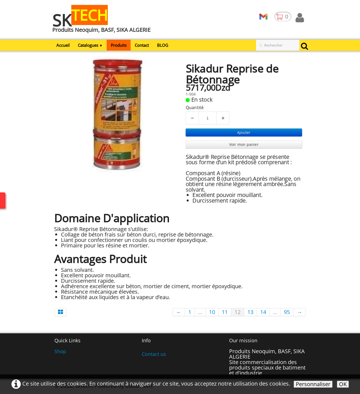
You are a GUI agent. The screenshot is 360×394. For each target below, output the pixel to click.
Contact (142, 45)
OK (343, 384)
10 (212, 312)
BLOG (162, 45)
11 (225, 312)
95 (287, 312)
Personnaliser (313, 384)
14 (263, 312)
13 (250, 312)
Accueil (63, 45)
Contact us (154, 354)
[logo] (103, 22)
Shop (60, 351)
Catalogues (90, 45)
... (200, 312)
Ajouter (245, 132)
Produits (119, 45)
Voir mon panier (245, 144)
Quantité (195, 107)
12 (238, 312)
